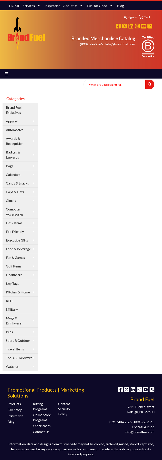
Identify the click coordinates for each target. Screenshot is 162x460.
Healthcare (14, 275)
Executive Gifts (17, 240)
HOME (14, 6)
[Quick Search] (115, 84)
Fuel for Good (97, 6)
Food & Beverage (18, 249)
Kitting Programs (40, 406)
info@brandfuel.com (120, 44)
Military (12, 309)
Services (29, 6)
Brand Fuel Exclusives (14, 109)
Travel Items (15, 349)
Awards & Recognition (14, 140)
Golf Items (13, 266)
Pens (9, 332)
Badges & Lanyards (13, 154)
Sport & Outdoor (18, 340)
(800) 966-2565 (91, 44)
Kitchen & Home (18, 292)
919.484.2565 (122, 422)
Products (14, 404)
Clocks (11, 200)
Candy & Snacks (17, 183)
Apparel (12, 121)
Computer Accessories (14, 211)
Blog (120, 6)
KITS (9, 301)
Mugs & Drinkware (13, 320)
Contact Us (41, 432)
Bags (9, 166)
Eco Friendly (15, 231)
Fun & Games (15, 257)
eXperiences (42, 426)
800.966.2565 (144, 422)
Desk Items (14, 223)
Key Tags (12, 283)
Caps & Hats (15, 192)
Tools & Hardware (19, 358)
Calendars (13, 174)
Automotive (14, 130)
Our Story (15, 410)
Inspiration (52, 6)
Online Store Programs (42, 417)
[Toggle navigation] (6, 74)
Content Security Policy (64, 409)
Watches (12, 366)
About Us (70, 6)
